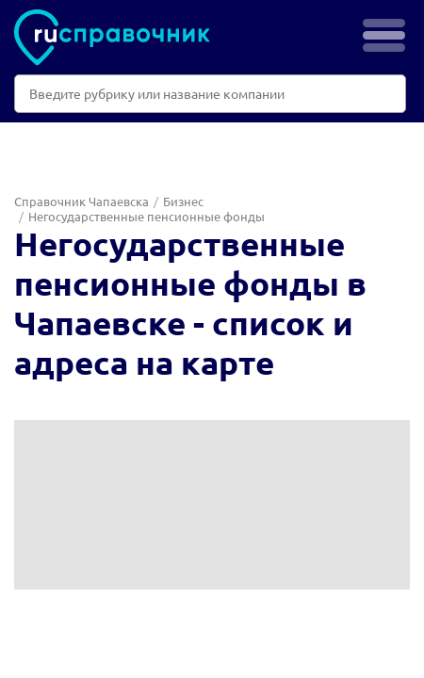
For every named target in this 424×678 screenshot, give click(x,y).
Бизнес (183, 201)
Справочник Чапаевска (81, 201)
